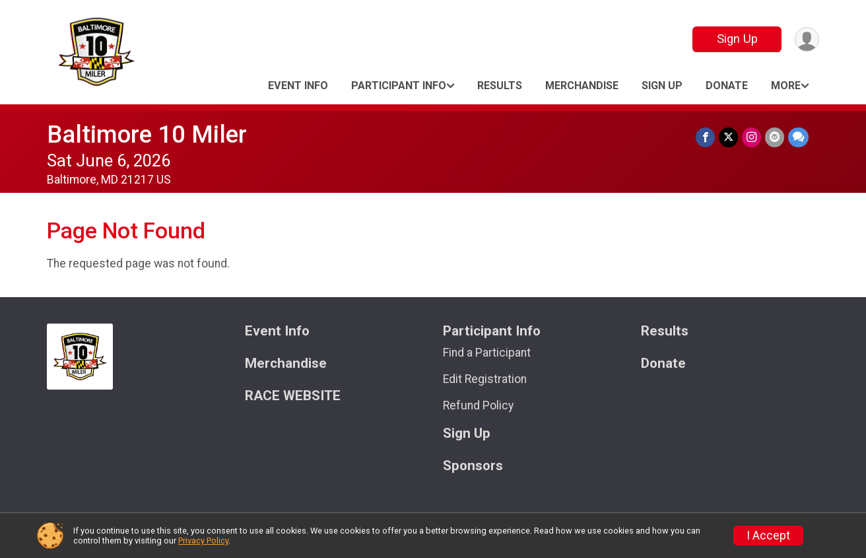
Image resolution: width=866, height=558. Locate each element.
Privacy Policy (203, 540)
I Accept (768, 535)
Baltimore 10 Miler (147, 134)
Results (499, 85)
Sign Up (737, 39)
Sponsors (473, 465)
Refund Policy (478, 405)
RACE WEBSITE (293, 395)
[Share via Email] (774, 137)
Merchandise (581, 85)
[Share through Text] (798, 137)
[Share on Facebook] (705, 137)
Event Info (298, 85)
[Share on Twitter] (728, 137)
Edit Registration (485, 379)
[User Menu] (807, 39)
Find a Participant (487, 352)
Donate (727, 85)
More (786, 85)
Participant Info (398, 85)
